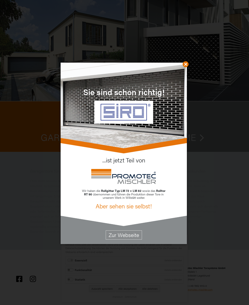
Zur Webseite (124, 235)
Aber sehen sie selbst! (124, 205)
